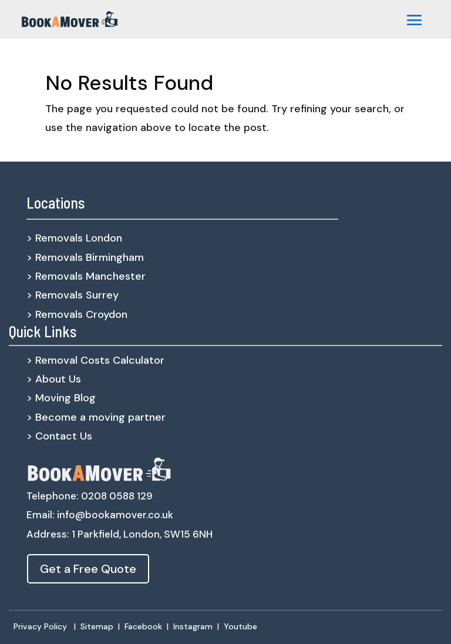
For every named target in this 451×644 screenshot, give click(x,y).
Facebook (143, 626)
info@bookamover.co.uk (115, 514)
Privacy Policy (40, 626)
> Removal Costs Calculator (95, 360)
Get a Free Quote (88, 568)
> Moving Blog (61, 398)
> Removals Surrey (72, 295)
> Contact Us (59, 436)
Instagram (193, 626)
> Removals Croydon (76, 314)
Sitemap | (102, 626)
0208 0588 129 (117, 495)
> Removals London (74, 238)
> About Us (53, 379)
